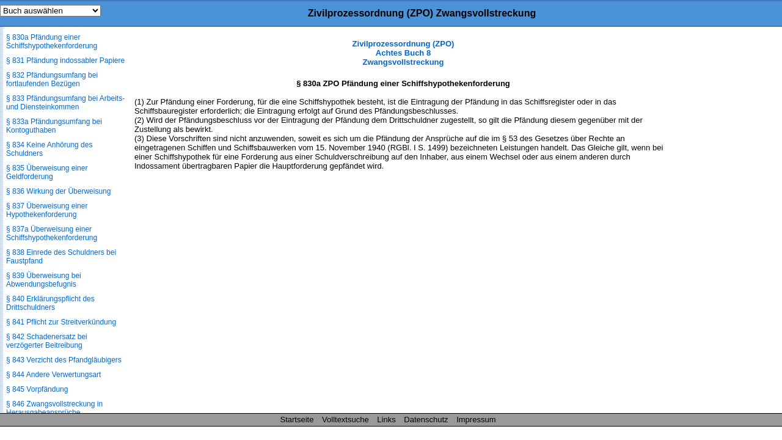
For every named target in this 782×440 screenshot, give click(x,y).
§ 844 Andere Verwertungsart (53, 374)
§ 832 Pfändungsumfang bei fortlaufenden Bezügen (52, 79)
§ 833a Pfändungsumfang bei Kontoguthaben (54, 125)
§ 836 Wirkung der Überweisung (58, 191)
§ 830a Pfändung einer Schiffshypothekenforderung (51, 41)
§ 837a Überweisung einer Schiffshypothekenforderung (51, 233)
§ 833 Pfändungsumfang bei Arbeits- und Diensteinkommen (65, 102)
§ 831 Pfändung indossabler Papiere (65, 60)
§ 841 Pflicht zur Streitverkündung (61, 322)
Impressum (475, 419)
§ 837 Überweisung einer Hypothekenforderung (46, 210)
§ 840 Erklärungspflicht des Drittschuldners (50, 303)
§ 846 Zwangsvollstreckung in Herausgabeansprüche (54, 408)
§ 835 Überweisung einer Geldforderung (46, 172)
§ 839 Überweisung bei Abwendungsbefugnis (43, 279)
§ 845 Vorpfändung (37, 389)
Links (386, 419)
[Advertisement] (721, 222)
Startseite (297, 419)
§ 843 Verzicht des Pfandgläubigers (64, 360)
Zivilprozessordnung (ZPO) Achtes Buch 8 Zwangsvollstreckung (404, 53)
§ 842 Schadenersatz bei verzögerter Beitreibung (46, 341)
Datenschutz (426, 419)
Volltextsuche (345, 419)
